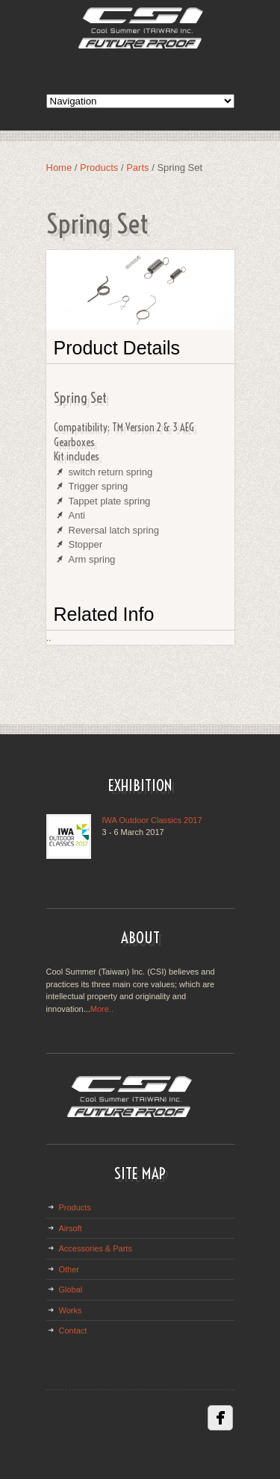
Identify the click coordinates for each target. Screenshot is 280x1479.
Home (59, 167)
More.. (101, 1008)
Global (71, 1289)
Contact (73, 1330)
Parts (139, 167)
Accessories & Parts (95, 1248)
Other (69, 1269)
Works (70, 1310)
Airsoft (70, 1228)
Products (99, 167)
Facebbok (220, 1417)
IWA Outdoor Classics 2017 (152, 820)
